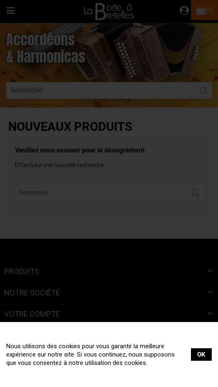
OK (201, 354)
